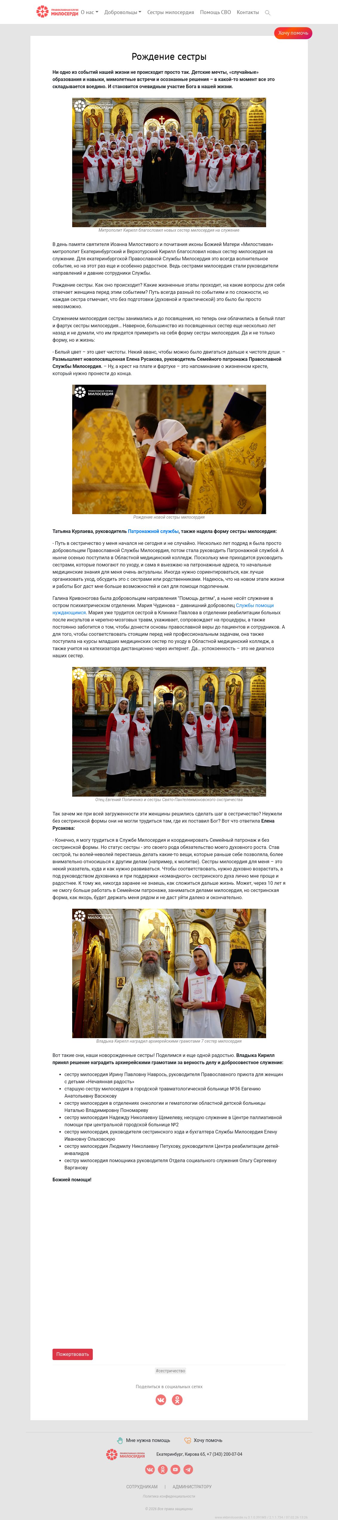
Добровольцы (120, 12)
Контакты (248, 12)
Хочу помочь (293, 33)
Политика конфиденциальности (169, 1496)
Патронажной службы (153, 531)
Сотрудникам (142, 1486)
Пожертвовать (72, 1354)
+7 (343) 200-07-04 (224, 1454)
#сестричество (170, 1370)
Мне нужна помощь (143, 1440)
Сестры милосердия (170, 12)
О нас (87, 12)
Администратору (192, 1486)
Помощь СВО (215, 12)
